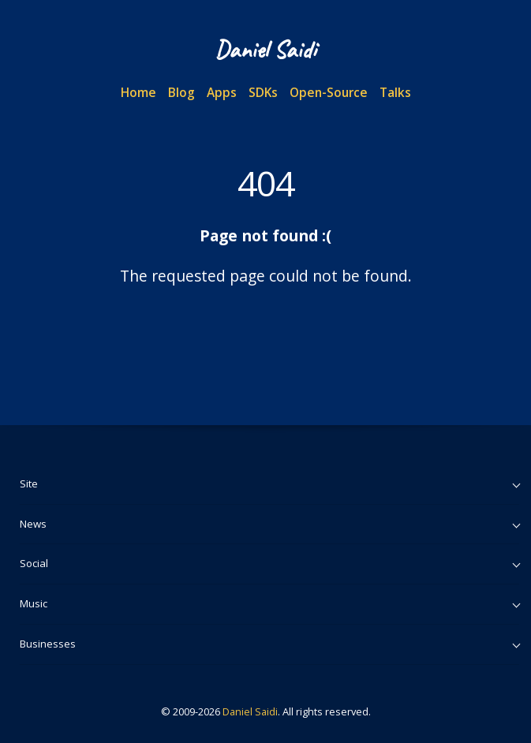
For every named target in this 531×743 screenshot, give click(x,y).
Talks (395, 92)
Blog (181, 92)
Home (138, 92)
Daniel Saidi (250, 711)
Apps (222, 92)
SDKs (263, 92)
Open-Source (329, 92)
